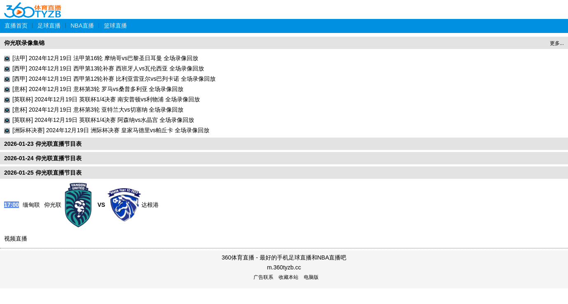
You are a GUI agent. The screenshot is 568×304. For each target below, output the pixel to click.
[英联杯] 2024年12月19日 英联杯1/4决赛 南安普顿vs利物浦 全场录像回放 (106, 99)
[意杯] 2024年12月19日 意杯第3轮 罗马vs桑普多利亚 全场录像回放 (97, 89)
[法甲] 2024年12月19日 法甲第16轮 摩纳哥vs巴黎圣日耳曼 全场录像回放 (105, 58)
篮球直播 (115, 25)
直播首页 (16, 25)
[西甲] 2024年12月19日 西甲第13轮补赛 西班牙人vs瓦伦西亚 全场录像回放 (108, 68)
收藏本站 (288, 277)
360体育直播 (33, 5)
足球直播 (49, 25)
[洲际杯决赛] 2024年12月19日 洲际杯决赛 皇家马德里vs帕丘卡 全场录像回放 (110, 130)
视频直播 (15, 238)
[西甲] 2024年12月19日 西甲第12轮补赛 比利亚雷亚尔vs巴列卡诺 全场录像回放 (114, 78)
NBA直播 (82, 25)
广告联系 (263, 277)
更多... (557, 43)
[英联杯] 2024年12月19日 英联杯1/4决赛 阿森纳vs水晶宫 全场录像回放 (103, 120)
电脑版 (311, 277)
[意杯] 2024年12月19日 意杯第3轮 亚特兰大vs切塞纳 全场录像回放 (97, 109)
